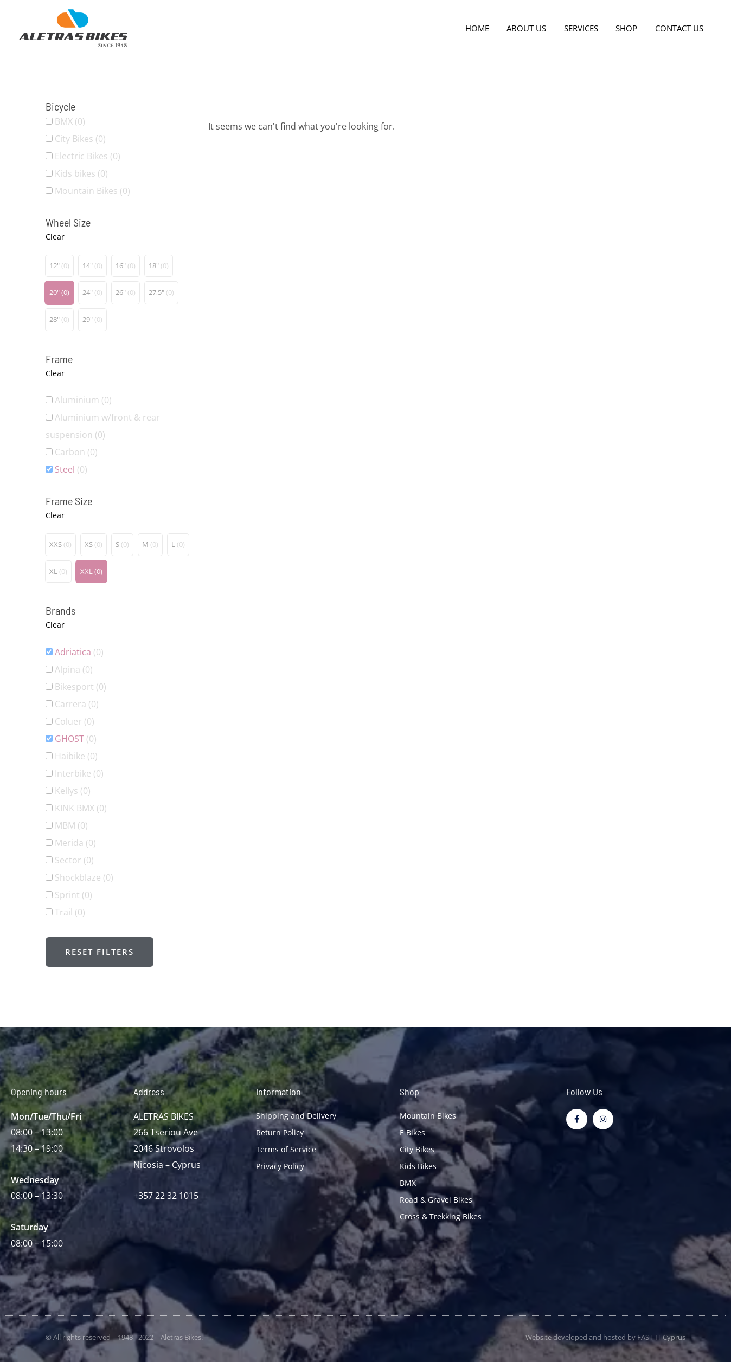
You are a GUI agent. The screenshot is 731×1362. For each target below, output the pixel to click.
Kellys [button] (73, 791)
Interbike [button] (79, 773)
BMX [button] (70, 121)
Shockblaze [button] (84, 877)
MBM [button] (71, 825)
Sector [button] (74, 860)
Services (584, 28)
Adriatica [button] (79, 652)
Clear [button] (55, 236)
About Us (531, 28)
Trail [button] (70, 912)
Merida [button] (75, 843)
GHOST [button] (76, 739)
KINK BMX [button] (81, 808)
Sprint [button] (73, 895)
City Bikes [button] (80, 139)
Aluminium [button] (83, 400)
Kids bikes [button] (81, 173)
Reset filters (99, 951)
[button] (59, 266)
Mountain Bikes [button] (92, 191)
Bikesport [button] (80, 687)
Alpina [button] (74, 669)
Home (483, 28)
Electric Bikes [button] (87, 156)
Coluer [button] (74, 721)
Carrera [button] (77, 704)
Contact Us (680, 28)
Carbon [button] (76, 452)
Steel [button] (71, 469)
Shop (628, 28)
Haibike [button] (76, 756)
